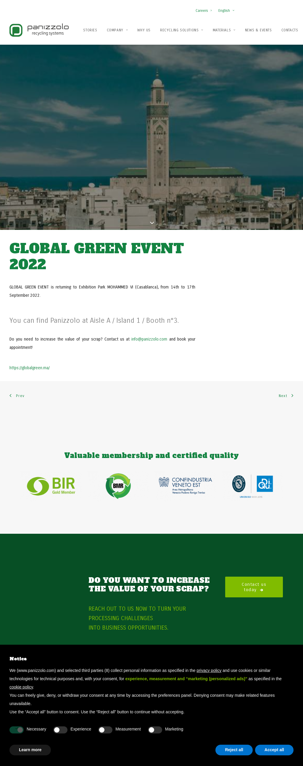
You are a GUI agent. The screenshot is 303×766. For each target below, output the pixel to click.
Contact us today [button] (255, 559)
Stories (90, 30)
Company (117, 30)
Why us (144, 30)
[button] (273, 11)
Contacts (289, 30)
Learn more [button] (30, 749)
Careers (204, 11)
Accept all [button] (274, 749)
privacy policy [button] (208, 670)
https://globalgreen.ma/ (29, 341)
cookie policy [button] (21, 687)
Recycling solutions (181, 30)
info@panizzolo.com (149, 312)
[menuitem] (205, 7)
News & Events (258, 30)
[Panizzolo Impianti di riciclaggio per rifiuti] (39, 30)
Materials (224, 30)
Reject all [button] (234, 749)
